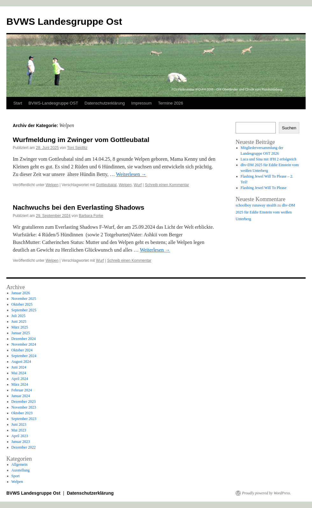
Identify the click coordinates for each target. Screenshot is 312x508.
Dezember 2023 (23, 401)
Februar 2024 (21, 390)
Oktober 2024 (21, 350)
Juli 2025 (18, 316)
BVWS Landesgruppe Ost (64, 21)
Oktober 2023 (21, 413)
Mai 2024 (18, 373)
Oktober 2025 (21, 304)
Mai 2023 (18, 430)
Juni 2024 (18, 367)
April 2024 (19, 378)
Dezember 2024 (23, 338)
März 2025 (19, 327)
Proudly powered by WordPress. (266, 493)
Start (17, 103)
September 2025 (23, 310)
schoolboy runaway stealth (256, 205)
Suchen (289, 127)
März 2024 (19, 384)
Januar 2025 (20, 333)
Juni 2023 (18, 424)
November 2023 (23, 407)
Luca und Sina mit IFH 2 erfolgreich (268, 159)
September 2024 (23, 356)
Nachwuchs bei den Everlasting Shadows (78, 207)
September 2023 (23, 419)
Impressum (141, 103)
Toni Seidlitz (77, 148)
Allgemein (19, 464)
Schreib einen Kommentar (167, 185)
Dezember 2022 (23, 447)
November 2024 (23, 344)
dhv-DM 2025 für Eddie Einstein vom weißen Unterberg (265, 212)
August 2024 (21, 361)
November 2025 (23, 298)
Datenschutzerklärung (105, 103)
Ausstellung (20, 470)
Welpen (52, 185)
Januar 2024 (20, 396)
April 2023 (19, 436)
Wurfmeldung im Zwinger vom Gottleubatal (81, 139)
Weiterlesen (131, 174)
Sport (15, 476)
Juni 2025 (18, 321)
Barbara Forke (91, 215)
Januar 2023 (20, 441)
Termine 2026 (170, 103)
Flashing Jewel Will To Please (264, 188)
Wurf (138, 185)
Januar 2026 (20, 293)
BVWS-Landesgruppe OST (53, 103)
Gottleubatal (106, 185)
